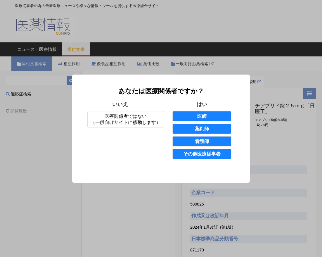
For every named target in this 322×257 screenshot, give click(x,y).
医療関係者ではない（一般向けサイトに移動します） (126, 119)
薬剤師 (202, 128)
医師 (202, 116)
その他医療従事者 (202, 153)
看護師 (202, 141)
